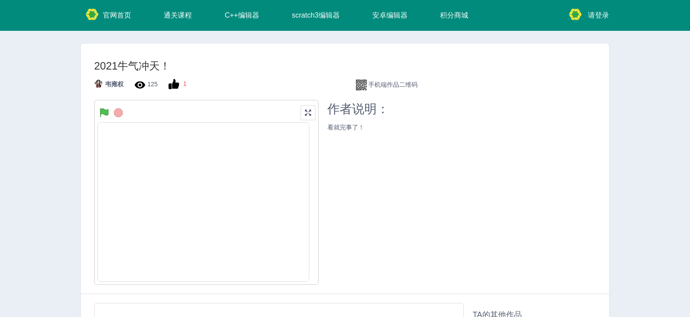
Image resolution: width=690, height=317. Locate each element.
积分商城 (454, 15)
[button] (308, 112)
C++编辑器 (242, 15)
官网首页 (108, 14)
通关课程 (178, 15)
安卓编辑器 (389, 15)
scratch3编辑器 (315, 15)
